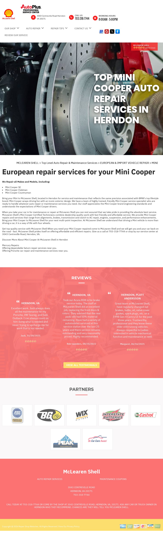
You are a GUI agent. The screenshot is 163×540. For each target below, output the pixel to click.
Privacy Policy (73, 534)
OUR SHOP (10, 28)
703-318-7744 (82, 18)
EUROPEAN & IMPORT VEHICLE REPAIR (124, 163)
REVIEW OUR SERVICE (16, 35)
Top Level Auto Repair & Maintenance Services (69, 163)
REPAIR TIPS (57, 28)
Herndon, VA (30, 311)
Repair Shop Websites (28, 534)
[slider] (139, 47)
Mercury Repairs (10, 245)
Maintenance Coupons (113, 487)
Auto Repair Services (49, 487)
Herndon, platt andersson (132, 304)
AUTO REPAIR (33, 28)
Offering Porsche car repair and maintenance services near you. (35, 250)
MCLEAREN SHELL (28, 163)
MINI (155, 163)
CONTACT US (81, 28)
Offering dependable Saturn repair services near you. (29, 248)
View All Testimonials (81, 373)
